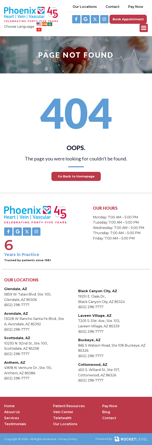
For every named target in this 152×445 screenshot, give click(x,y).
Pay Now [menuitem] (109, 406)
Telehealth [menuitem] (62, 418)
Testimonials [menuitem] (15, 424)
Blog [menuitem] (106, 412)
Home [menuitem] (9, 406)
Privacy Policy (68, 439)
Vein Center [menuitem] (63, 412)
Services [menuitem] (11, 418)
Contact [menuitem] (109, 418)
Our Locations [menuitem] (65, 424)
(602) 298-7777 (16, 305)
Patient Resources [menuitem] (69, 406)
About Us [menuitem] (12, 412)
